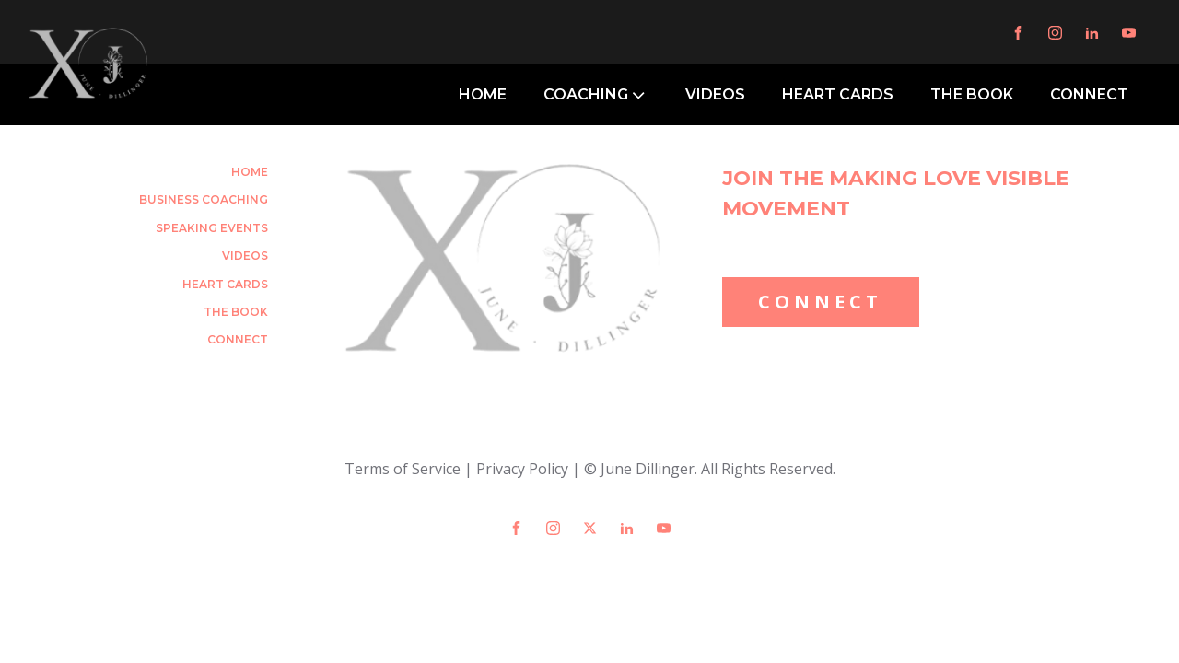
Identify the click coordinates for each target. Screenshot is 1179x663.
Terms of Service (402, 469)
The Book (236, 312)
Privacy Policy (522, 469)
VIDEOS (715, 94)
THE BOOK (971, 94)
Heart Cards (225, 284)
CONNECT (1089, 94)
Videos (245, 255)
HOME (483, 94)
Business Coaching (203, 199)
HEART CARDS (837, 94)
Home (249, 172)
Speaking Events (212, 228)
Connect (237, 339)
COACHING (595, 95)
